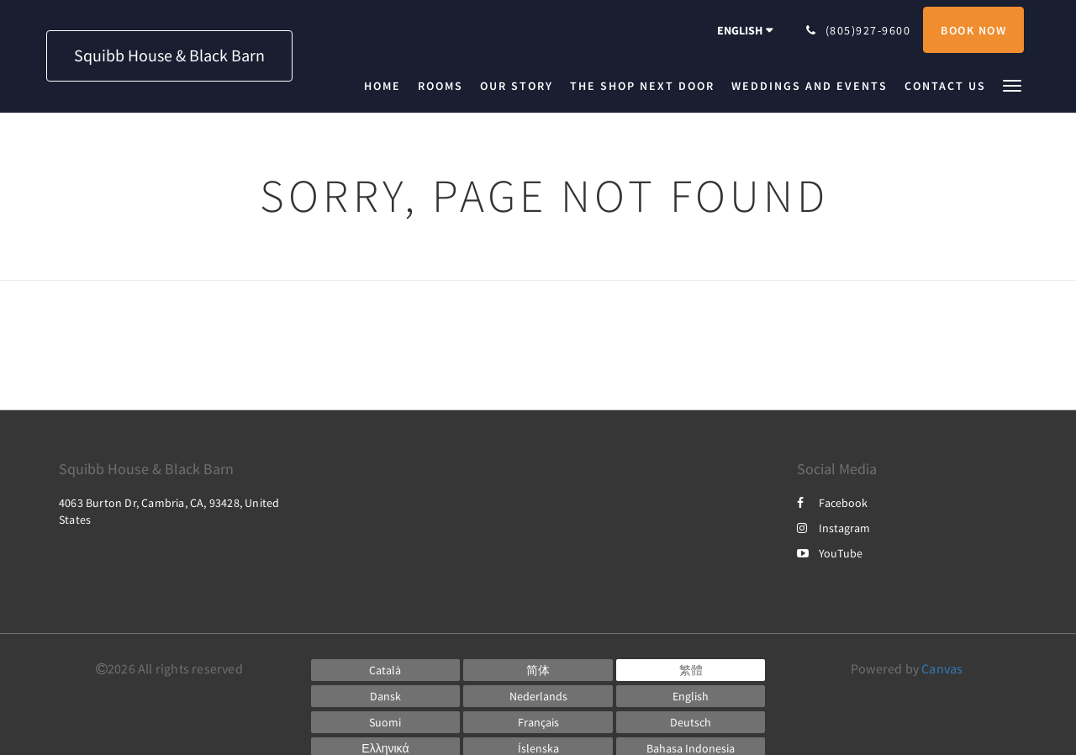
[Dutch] (538, 696)
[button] (1012, 84)
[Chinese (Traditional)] (691, 670)
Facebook (832, 502)
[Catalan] (386, 670)
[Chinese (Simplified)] (538, 670)
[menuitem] (386, 86)
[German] (691, 722)
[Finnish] (386, 722)
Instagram (833, 528)
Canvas (942, 668)
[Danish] (386, 696)
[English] (691, 696)
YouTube (829, 553)
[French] (538, 722)
